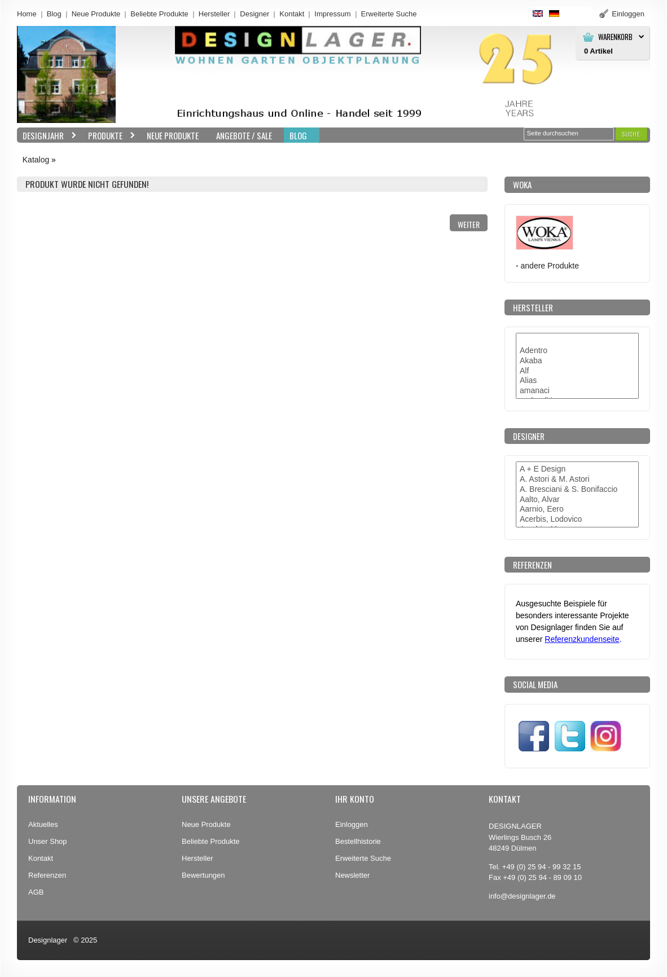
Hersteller (214, 14)
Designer (254, 14)
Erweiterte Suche (363, 858)
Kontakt (291, 14)
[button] (631, 133)
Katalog (36, 159)
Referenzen (47, 875)
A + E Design (577, 469)
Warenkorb (615, 37)
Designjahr (47, 135)
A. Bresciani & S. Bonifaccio (577, 490)
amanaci (577, 391)
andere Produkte (550, 265)
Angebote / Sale (244, 135)
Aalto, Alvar (577, 500)
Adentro (577, 351)
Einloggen (351, 824)
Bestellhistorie (358, 841)
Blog (54, 14)
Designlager (47, 940)
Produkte (108, 135)
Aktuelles (43, 824)
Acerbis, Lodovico (577, 519)
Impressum (332, 14)
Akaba (577, 361)
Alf (577, 371)
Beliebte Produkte (159, 14)
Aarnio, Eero (577, 509)
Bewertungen (203, 875)
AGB (35, 892)
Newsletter (352, 875)
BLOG (298, 135)
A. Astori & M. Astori (577, 479)
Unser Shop (47, 841)
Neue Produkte (96, 14)
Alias (577, 381)
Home (27, 14)
